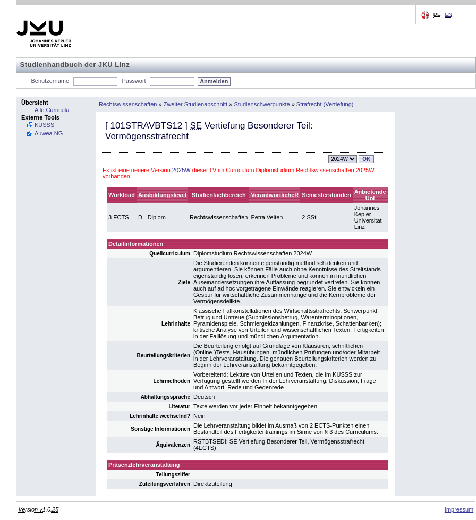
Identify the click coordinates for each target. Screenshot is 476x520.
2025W (181, 170)
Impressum (459, 509)
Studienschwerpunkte (262, 104)
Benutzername (50, 81)
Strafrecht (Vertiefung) (325, 104)
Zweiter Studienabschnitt (195, 104)
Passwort (134, 81)
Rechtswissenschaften (128, 104)
